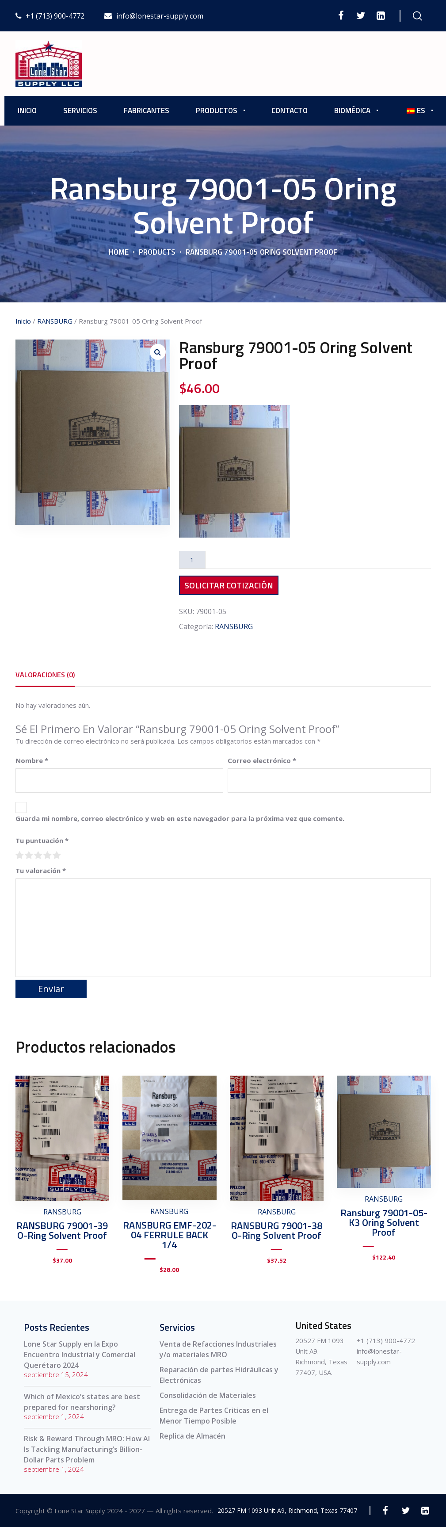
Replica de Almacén (192, 1436)
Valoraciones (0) (45, 674)
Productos (216, 110)
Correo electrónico (262, 760)
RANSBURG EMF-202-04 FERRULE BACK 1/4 (169, 1235)
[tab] (45, 675)
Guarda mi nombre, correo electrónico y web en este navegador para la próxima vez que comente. (179, 818)
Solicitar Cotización (228, 585)
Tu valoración (40, 870)
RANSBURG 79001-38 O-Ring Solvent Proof (276, 1230)
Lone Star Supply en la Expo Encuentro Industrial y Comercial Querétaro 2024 (79, 1354)
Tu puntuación (42, 840)
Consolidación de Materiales (208, 1395)
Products (157, 252)
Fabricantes (146, 110)
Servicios (80, 110)
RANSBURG (54, 321)
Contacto (289, 110)
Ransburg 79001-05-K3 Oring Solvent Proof (383, 1222)
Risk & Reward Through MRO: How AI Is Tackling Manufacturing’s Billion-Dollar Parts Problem (87, 1449)
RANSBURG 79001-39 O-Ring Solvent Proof (62, 1230)
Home (119, 252)
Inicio (27, 110)
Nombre (31, 760)
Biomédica (352, 110)
